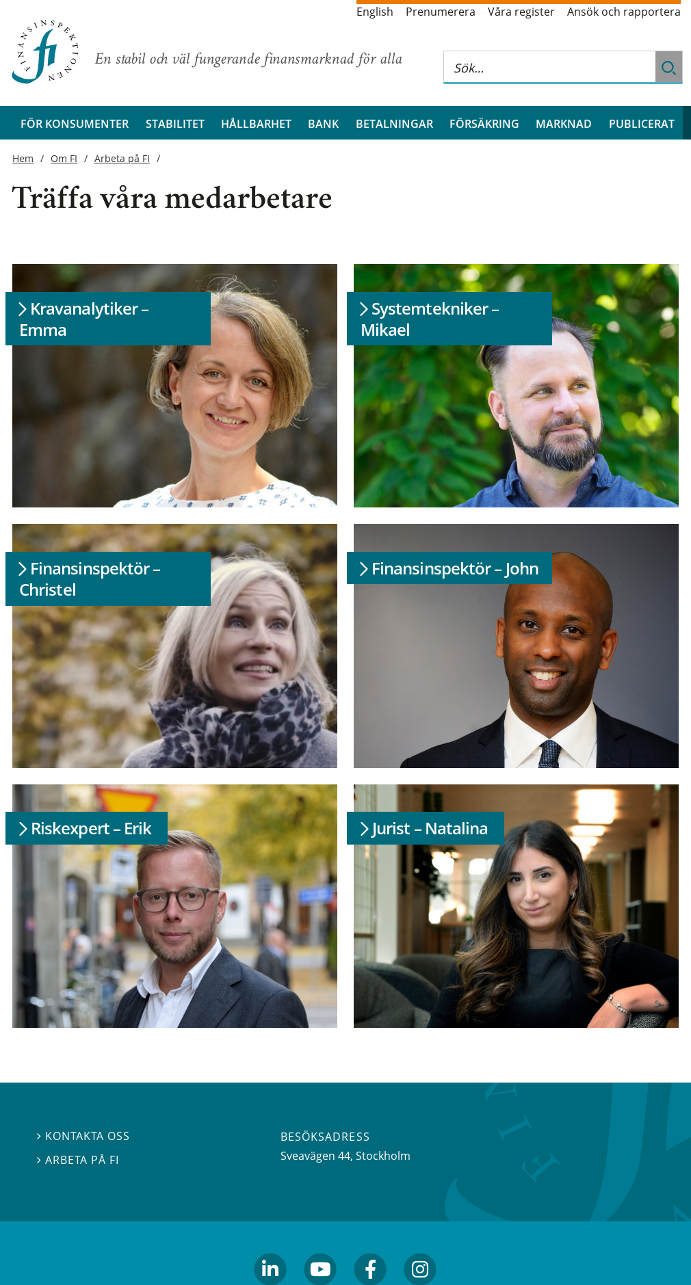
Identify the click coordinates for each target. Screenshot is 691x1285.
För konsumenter (75, 123)
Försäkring (484, 123)
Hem (23, 158)
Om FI (64, 158)
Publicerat (642, 123)
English (374, 11)
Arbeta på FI (122, 158)
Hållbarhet (256, 123)
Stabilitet (175, 123)
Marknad (564, 123)
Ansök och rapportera (624, 11)
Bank (323, 123)
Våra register (521, 11)
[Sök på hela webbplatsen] (549, 67)
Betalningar (394, 123)
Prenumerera (440, 11)
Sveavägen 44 (315, 1155)
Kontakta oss (83, 1135)
